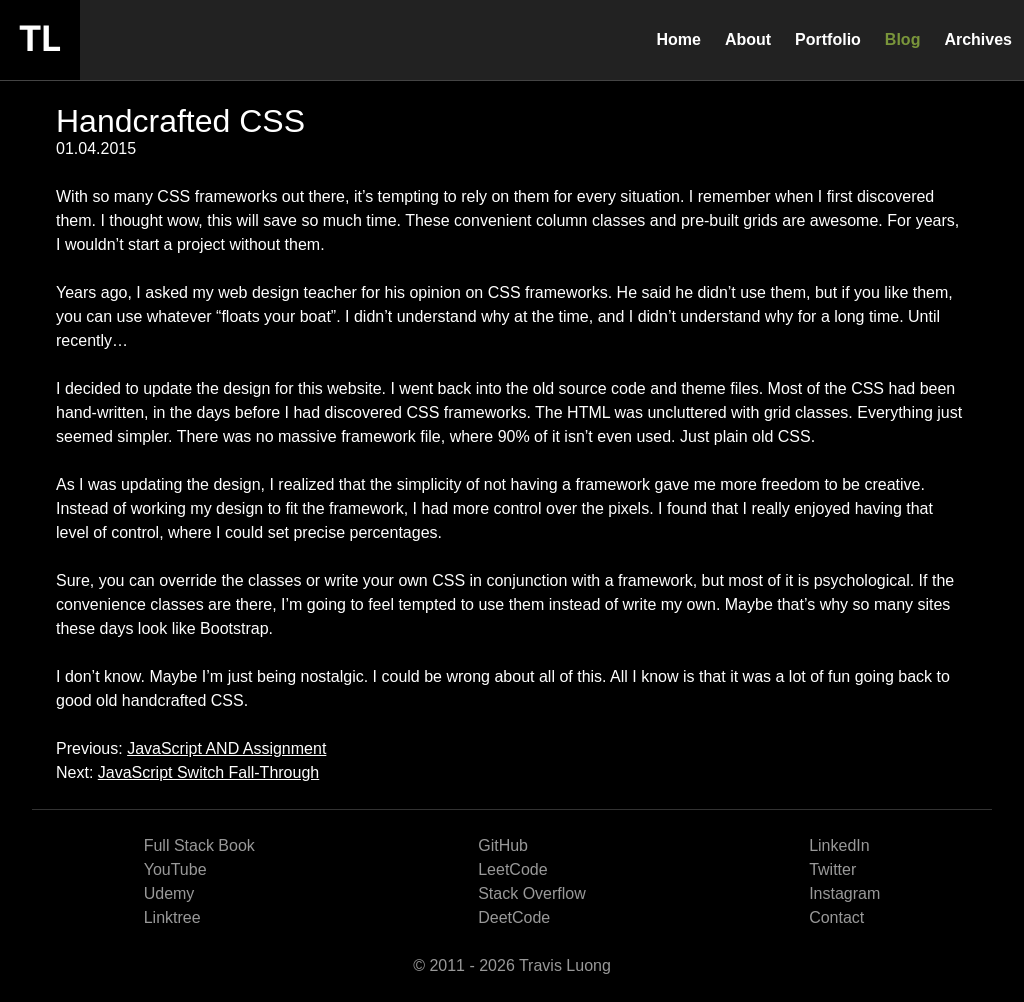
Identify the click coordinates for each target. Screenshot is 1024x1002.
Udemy (169, 893)
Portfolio (828, 39)
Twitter (832, 869)
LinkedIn (839, 845)
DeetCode (514, 917)
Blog (903, 39)
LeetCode (512, 869)
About (748, 39)
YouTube (175, 869)
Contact (836, 917)
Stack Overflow (532, 893)
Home (678, 39)
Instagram (844, 893)
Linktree (172, 917)
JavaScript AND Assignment (226, 748)
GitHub (503, 845)
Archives (978, 39)
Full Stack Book (199, 845)
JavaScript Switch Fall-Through (208, 772)
